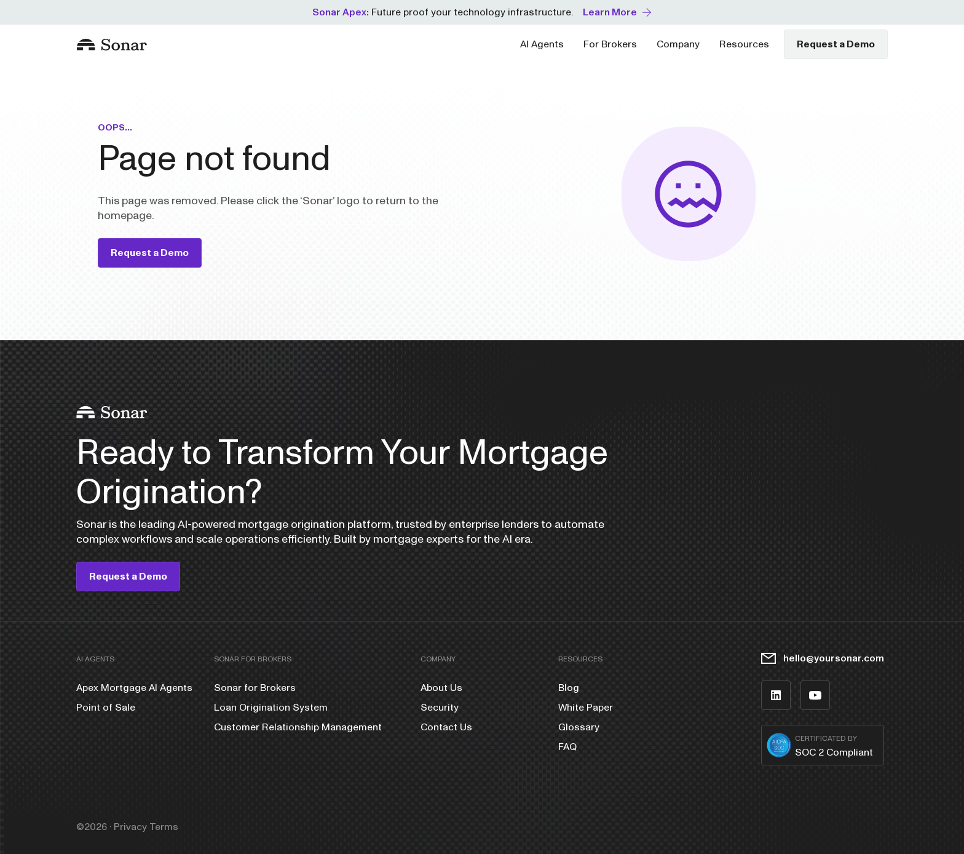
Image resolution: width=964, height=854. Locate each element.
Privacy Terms (146, 827)
